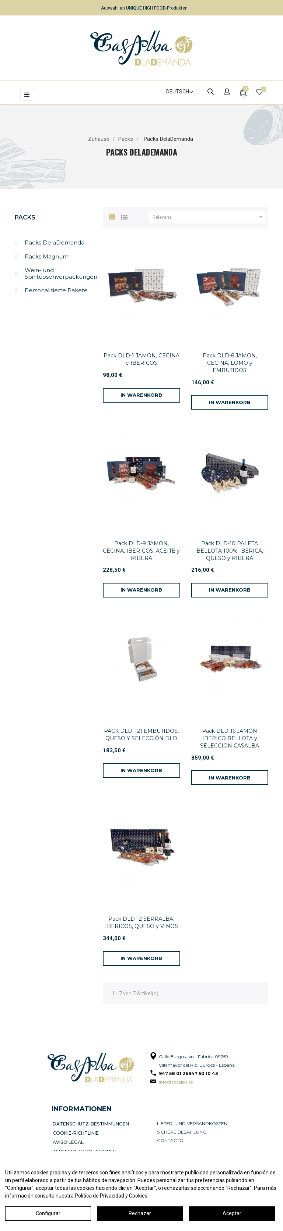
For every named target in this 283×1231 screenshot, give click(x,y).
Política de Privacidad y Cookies (111, 1196)
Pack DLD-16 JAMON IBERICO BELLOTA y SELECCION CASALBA (229, 738)
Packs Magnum (47, 256)
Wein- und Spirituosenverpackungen (58, 273)
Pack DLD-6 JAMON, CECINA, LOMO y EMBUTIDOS (230, 363)
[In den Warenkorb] (141, 395)
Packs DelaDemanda (54, 242)
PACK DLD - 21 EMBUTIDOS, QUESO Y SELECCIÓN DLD (141, 735)
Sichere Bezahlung (181, 1132)
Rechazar (140, 1213)
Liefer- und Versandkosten (192, 1123)
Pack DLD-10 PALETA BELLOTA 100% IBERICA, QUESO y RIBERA (229, 550)
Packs (25, 217)
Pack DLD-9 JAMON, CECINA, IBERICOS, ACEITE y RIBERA (141, 550)
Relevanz (209, 217)
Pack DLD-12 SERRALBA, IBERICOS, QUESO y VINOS (141, 923)
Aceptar (232, 1213)
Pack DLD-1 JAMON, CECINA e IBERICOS (141, 359)
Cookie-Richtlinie (76, 1132)
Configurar (48, 1213)
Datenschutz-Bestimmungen (90, 1123)
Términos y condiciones (85, 1149)
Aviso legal (69, 1140)
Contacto (170, 1140)
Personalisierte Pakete (56, 290)
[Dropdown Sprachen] (176, 92)
